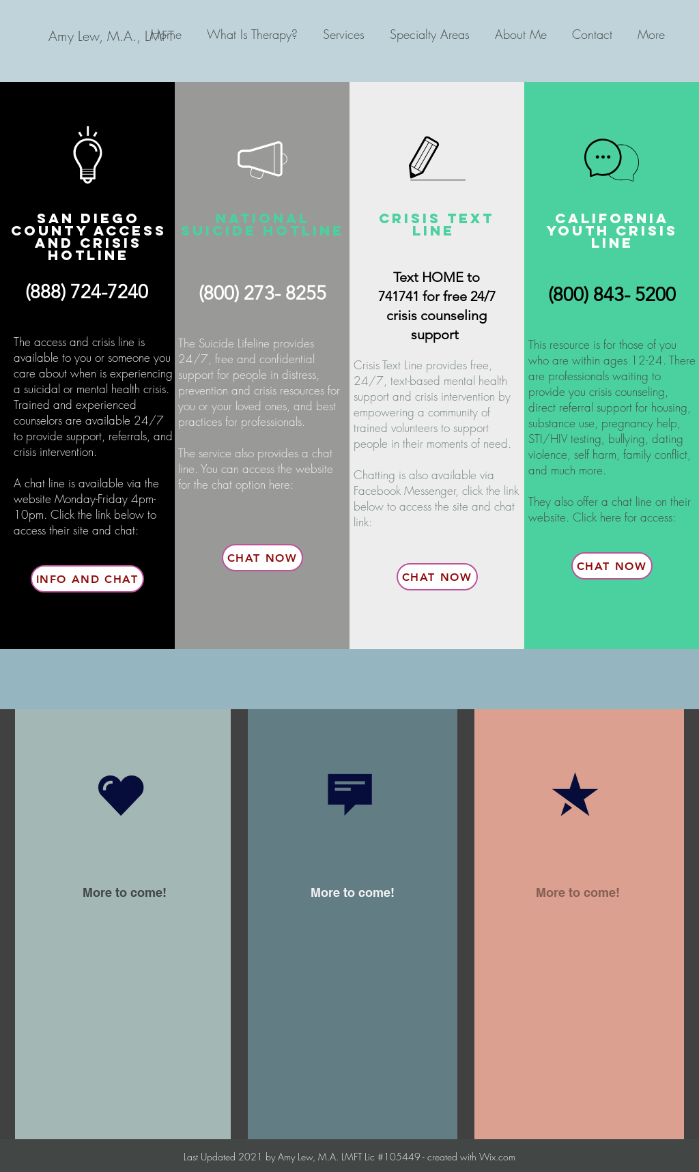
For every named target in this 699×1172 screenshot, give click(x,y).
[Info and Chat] (87, 578)
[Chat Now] (262, 557)
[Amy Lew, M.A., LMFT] (111, 36)
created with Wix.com (470, 1156)
